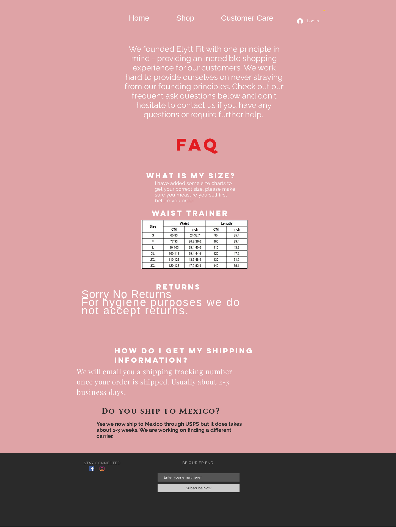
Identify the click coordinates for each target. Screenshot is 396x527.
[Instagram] (102, 468)
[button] (324, 10)
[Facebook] (91, 468)
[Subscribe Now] (199, 488)
